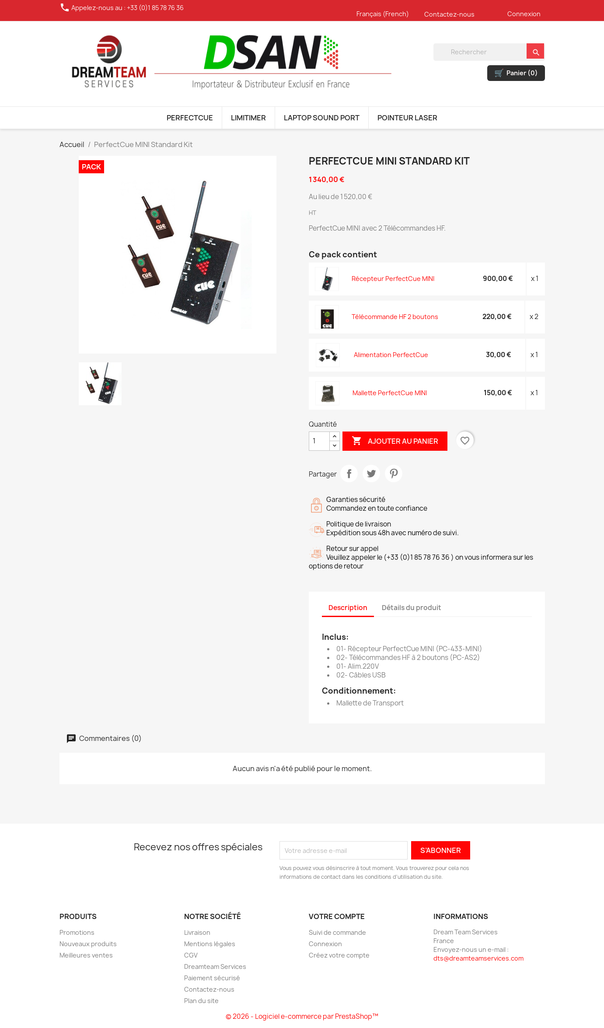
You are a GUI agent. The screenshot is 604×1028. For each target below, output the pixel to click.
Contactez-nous (449, 14)
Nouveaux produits (88, 944)
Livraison (197, 932)
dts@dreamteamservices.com (478, 958)
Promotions (76, 932)
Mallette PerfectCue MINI (390, 393)
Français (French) (382, 14)
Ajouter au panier (395, 441)
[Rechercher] (489, 52)
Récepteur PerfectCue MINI (393, 278)
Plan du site (201, 1000)
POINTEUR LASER (407, 118)
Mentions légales (209, 944)
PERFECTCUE (190, 118)
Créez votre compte (339, 955)
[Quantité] (319, 441)
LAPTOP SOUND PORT (322, 118)
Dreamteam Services (215, 966)
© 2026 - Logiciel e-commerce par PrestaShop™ (302, 1016)
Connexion (524, 14)
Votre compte (337, 916)
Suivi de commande (337, 932)
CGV (191, 955)
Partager (349, 473)
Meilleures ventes (86, 955)
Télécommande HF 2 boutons (395, 316)
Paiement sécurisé (212, 978)
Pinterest (393, 473)
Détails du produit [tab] (411, 607)
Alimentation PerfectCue (391, 355)
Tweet (371, 473)
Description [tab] (347, 607)
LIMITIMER (248, 118)
